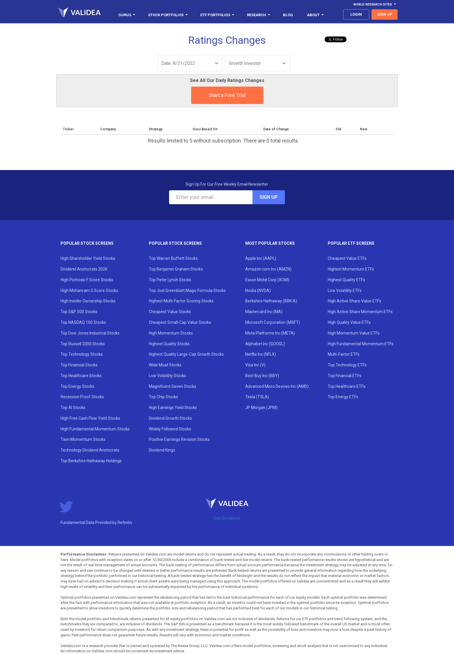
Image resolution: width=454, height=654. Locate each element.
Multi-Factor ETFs (344, 354)
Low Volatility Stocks (167, 375)
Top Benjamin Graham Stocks (176, 269)
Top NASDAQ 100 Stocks (83, 322)
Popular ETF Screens (351, 243)
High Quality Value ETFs (349, 322)
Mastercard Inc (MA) (264, 311)
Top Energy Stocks (77, 386)
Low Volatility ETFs (345, 290)
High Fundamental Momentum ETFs (360, 343)
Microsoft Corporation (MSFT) (272, 322)
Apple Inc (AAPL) (260, 258)
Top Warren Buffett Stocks (173, 258)
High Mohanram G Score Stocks (89, 290)
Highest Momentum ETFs (351, 269)
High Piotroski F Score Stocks (87, 279)
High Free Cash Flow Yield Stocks (90, 418)
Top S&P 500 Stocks (79, 311)
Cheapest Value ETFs (347, 258)
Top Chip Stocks (163, 396)
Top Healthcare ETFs (346, 386)
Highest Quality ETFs (346, 279)
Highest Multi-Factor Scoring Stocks (181, 301)
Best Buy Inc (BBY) (262, 375)
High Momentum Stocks (171, 333)
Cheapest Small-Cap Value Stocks (180, 322)
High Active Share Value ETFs (354, 301)
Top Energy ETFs (343, 396)
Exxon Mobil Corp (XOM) (267, 279)
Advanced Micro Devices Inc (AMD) (277, 386)
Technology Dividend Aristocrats (90, 450)
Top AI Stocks (73, 407)
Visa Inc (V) (255, 365)
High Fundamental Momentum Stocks (95, 429)
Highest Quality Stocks (169, 343)
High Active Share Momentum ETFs (360, 311)
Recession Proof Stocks (82, 396)
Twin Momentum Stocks (83, 439)
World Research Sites (374, 4)
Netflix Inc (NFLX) (260, 354)
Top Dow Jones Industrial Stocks (90, 333)
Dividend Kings (162, 450)
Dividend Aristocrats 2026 (84, 269)
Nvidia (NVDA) (258, 290)
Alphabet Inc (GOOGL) (265, 343)
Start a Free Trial (227, 95)
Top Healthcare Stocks (81, 375)
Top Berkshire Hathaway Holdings (91, 460)
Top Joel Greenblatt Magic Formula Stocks (187, 290)
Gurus (126, 15)
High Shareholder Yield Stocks (88, 258)
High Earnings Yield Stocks (173, 407)
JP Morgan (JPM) (261, 407)
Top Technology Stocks (82, 354)
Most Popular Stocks (270, 243)
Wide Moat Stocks (165, 365)
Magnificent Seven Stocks (172, 386)
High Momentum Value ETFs (354, 333)
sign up (384, 14)
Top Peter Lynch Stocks (170, 279)
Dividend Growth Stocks (170, 418)
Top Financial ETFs (344, 375)
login (356, 14)
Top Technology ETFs (347, 365)
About (315, 15)
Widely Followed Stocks (170, 429)
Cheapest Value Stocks (170, 311)
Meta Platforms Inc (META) (270, 333)
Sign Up (269, 197)
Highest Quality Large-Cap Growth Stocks (186, 354)
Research (258, 15)
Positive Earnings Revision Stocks (179, 439)
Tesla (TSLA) (257, 396)
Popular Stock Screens (87, 243)
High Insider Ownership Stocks (88, 301)
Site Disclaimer (227, 518)
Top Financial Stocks (79, 365)
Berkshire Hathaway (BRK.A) (271, 301)
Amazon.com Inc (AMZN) (268, 269)
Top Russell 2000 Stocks (83, 343)
